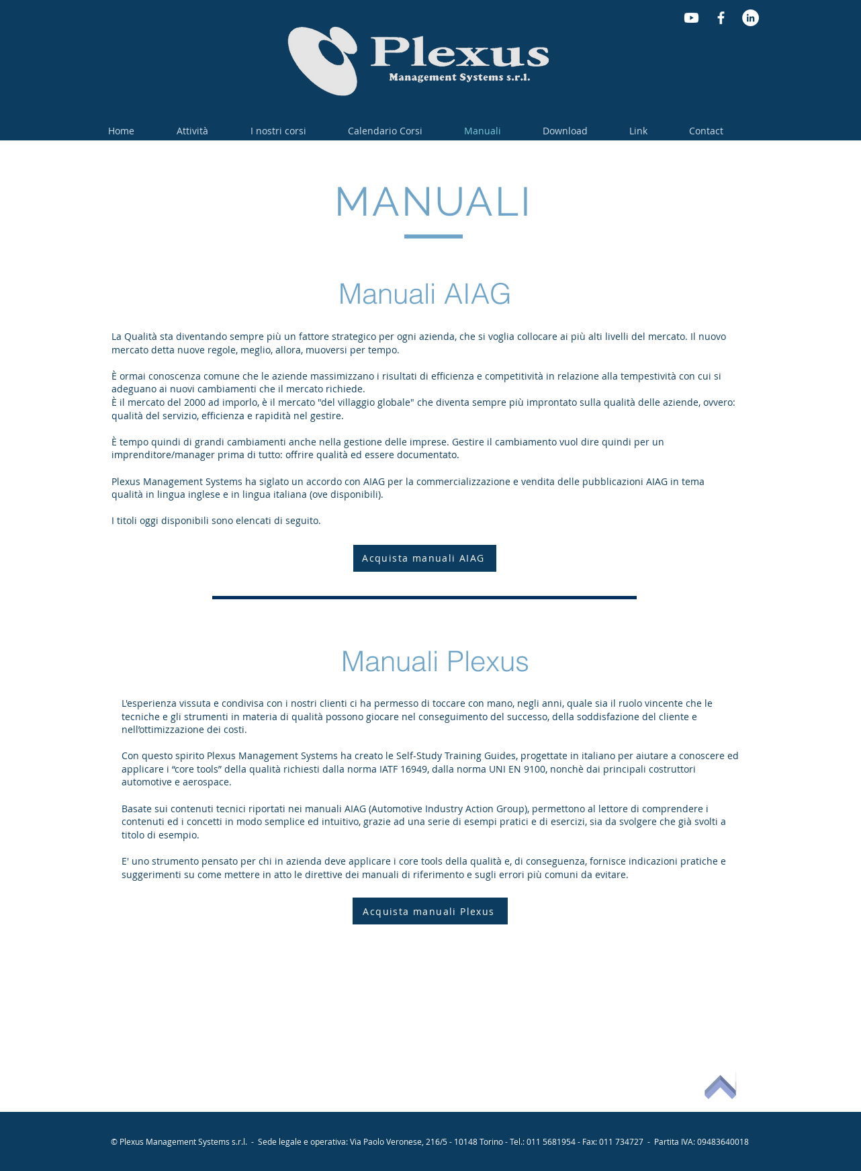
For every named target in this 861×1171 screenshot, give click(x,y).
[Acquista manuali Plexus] (430, 911)
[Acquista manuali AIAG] (424, 558)
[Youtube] (691, 17)
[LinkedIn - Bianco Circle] (750, 17)
